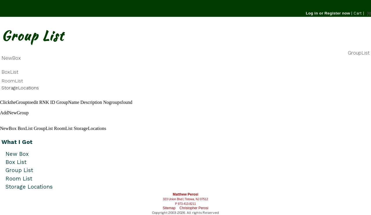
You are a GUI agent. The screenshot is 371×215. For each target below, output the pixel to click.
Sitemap (169, 208)
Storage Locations (29, 186)
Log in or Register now (328, 13)
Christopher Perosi (193, 208)
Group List (19, 170)
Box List (16, 162)
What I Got (16, 142)
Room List (19, 178)
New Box (17, 154)
